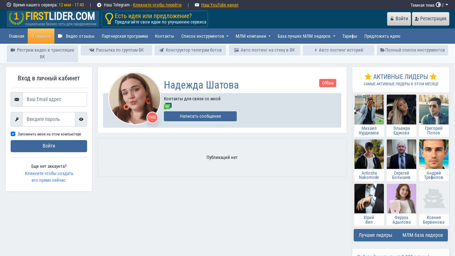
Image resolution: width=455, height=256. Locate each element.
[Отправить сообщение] (168, 105)
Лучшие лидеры (375, 235)
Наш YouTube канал (220, 4)
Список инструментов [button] (203, 36)
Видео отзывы (76, 36)
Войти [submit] (49, 146)
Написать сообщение (200, 116)
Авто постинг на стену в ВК (264, 50)
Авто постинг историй (339, 50)
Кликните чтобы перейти (157, 4)
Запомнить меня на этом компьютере (49, 134)
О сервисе (41, 36)
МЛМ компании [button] (251, 36)
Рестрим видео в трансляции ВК (42, 53)
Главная (16, 36)
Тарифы (349, 36)
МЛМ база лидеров (422, 235)
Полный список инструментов (412, 50)
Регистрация (430, 19)
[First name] (48, 119)
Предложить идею (382, 36)
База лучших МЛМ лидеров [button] (305, 36)
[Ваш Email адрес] (54, 99)
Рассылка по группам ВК (116, 50)
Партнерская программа (125, 36)
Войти (399, 19)
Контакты (164, 36)
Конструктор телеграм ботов (190, 50)
